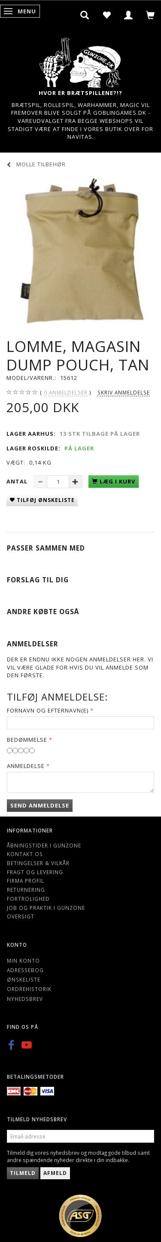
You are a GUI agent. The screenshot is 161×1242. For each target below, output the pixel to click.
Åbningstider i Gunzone (44, 845)
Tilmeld (23, 1173)
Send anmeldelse (39, 805)
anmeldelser (66, 392)
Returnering (26, 889)
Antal (17, 481)
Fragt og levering (35, 872)
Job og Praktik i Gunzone (46, 907)
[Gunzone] (81, 60)
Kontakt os (25, 853)
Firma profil (25, 880)
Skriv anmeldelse (123, 392)
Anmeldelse (26, 766)
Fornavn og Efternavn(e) (47, 710)
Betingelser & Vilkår (38, 863)
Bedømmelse (27, 739)
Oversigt (20, 916)
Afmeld (55, 1173)
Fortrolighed (28, 898)
